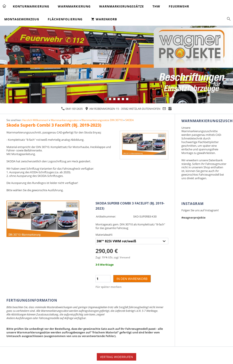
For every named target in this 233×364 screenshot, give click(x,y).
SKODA (129, 120)
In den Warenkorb (132, 279)
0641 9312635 (72, 109)
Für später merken (109, 287)
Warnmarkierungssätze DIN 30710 (102, 120)
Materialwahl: (104, 235)
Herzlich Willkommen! (35, 120)
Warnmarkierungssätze (65, 120)
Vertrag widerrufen (116, 357)
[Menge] (103, 278)
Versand (125, 257)
